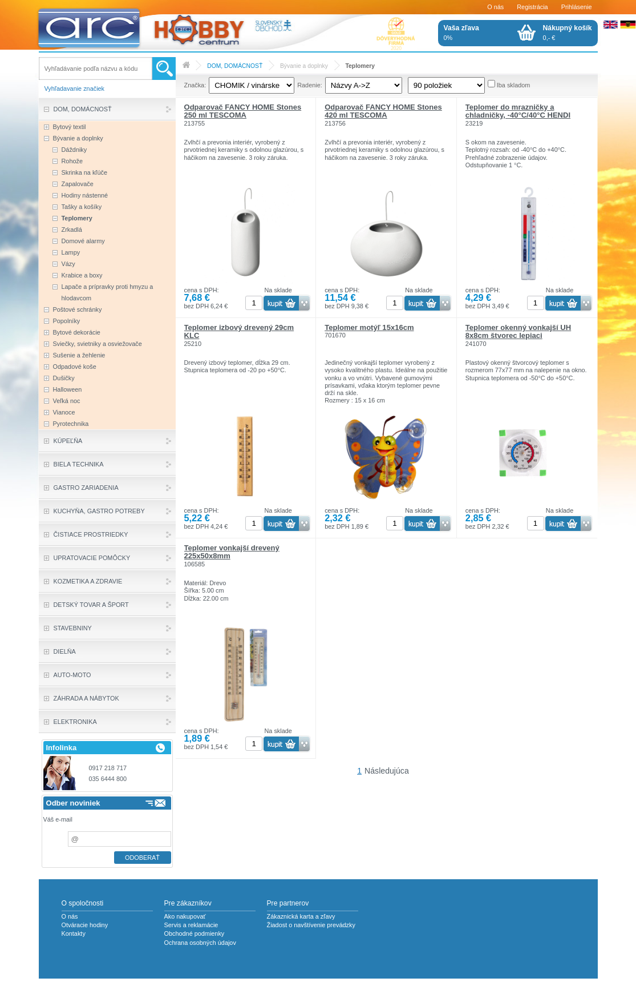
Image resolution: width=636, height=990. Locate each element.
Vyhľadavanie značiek (74, 88)
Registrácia (532, 6)
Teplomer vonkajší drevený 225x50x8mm (231, 552)
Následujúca (386, 770)
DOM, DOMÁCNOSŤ (234, 66)
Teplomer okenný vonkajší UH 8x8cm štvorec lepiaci (518, 331)
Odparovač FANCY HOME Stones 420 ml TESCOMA (383, 111)
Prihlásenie (576, 6)
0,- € (567, 32)
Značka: (195, 85)
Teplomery (360, 66)
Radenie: (309, 85)
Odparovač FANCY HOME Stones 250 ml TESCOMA (243, 111)
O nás (495, 6)
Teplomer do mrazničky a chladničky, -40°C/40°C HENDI (517, 111)
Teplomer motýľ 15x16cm (369, 327)
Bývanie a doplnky (304, 66)
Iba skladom (513, 85)
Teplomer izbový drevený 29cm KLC (239, 331)
